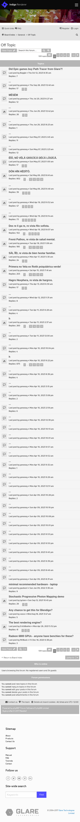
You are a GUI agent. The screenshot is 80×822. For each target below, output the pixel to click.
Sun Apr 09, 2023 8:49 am (41, 570)
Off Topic (8, 45)
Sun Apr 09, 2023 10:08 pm (42, 516)
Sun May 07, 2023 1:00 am (42, 161)
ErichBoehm (25, 626)
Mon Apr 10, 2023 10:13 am (42, 429)
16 (34, 326)
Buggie (23, 72)
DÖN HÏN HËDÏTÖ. (19, 171)
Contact (9, 763)
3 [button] (61, 55)
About (8, 735)
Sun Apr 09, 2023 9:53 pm (41, 534)
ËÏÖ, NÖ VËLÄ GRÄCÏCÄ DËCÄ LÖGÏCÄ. (33, 158)
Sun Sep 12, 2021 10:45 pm (40, 600)
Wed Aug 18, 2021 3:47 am (39, 614)
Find (41, 794)
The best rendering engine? (25, 622)
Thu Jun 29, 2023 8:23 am (41, 124)
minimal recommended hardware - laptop (33, 584)
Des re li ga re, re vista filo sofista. (29, 226)
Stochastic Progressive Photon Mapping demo (36, 596)
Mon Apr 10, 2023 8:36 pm (41, 374)
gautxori (23, 588)
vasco (22, 614)
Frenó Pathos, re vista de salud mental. (32, 239)
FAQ (7, 758)
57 (34, 365)
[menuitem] (18, 28)
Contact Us (10, 741)
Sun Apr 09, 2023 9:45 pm (41, 552)
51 (30, 179)
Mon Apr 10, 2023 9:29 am (41, 477)
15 (30, 326)
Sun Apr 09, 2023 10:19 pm (42, 507)
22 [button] (73, 55)
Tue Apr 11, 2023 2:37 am (41, 322)
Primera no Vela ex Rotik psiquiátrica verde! (35, 266)
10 (30, 247)
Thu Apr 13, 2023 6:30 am (41, 284)
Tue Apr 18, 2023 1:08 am (41, 243)
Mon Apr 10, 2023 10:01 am (42, 438)
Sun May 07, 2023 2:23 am (42, 149)
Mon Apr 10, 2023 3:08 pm (41, 395)
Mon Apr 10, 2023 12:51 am (42, 486)
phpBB (16, 708)
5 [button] (68, 55)
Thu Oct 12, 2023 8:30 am (39, 72)
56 (30, 365)
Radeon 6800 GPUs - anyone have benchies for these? (41, 636)
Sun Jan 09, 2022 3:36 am (41, 588)
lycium (23, 600)
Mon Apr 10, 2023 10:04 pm (42, 348)
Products (9, 738)
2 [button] (57, 55)
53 (38, 179)
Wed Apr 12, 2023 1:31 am (41, 297)
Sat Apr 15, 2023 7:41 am (41, 270)
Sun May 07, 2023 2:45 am (42, 137)
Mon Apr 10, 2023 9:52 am (41, 455)
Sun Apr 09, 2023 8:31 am (41, 579)
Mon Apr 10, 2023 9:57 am (41, 447)
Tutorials (9, 760)
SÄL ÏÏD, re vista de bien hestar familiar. (32, 253)
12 (37, 247)
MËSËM (13, 95)
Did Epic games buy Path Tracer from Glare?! (36, 69)
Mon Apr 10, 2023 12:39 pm (42, 420)
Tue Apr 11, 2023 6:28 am (41, 310)
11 (34, 247)
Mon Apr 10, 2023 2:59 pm (41, 407)
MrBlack (24, 640)
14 (41, 275)
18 (41, 326)
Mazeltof (23, 711)
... (10, 81)
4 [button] (64, 55)
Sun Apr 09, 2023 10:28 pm (42, 495)
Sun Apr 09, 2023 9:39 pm (41, 561)
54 (41, 179)
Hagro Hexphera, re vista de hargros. (31, 280)
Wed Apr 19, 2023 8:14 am (41, 216)
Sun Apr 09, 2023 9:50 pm (42, 543)
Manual (9, 755)
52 (34, 179)
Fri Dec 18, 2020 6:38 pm (41, 640)
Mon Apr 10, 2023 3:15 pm (41, 386)
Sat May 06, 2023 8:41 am (41, 175)
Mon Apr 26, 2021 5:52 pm (45, 626)
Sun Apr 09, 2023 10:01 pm (42, 525)
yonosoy (24, 85)
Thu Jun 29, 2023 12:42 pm (42, 111)
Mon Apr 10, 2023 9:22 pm (41, 360)
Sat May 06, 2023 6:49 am (42, 188)
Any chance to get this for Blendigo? (30, 610)
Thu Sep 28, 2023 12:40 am (42, 85)
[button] (49, 55)
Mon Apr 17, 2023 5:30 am (41, 256)
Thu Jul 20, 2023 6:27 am (41, 98)
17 (38, 326)
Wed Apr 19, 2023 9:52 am (42, 202)
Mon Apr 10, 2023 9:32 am (41, 464)
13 (41, 247)
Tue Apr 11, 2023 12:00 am (41, 335)
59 (41, 365)
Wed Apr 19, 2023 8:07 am (42, 229)
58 (38, 365)
